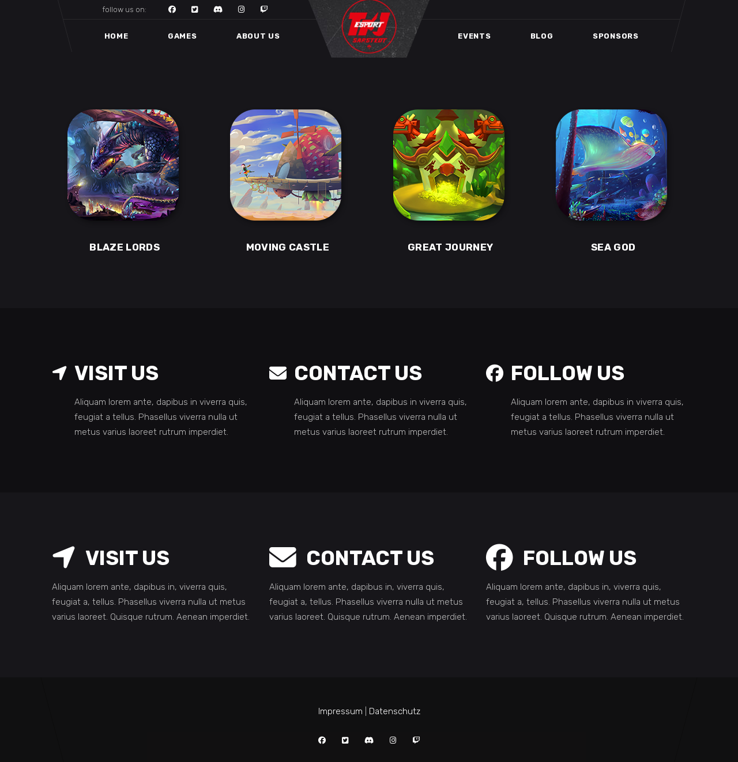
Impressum (340, 711)
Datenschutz (394, 711)
